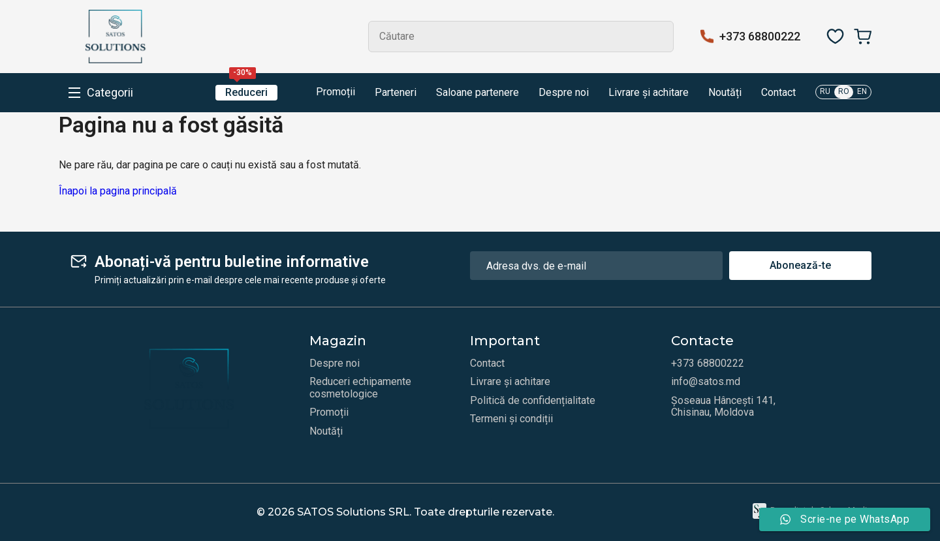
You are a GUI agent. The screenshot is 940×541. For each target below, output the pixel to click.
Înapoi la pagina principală (118, 191)
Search (658, 36)
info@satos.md (705, 382)
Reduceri (246, 92)
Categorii (110, 92)
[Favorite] (835, 36)
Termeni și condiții (511, 419)
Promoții (326, 92)
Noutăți (725, 93)
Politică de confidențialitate (532, 401)
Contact (778, 93)
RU (825, 91)
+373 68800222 (759, 36)
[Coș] (862, 36)
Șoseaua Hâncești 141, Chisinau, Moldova (723, 406)
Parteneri (395, 93)
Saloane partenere (477, 93)
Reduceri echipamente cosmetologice (360, 387)
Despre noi (564, 93)
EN (862, 91)
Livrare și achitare (648, 93)
